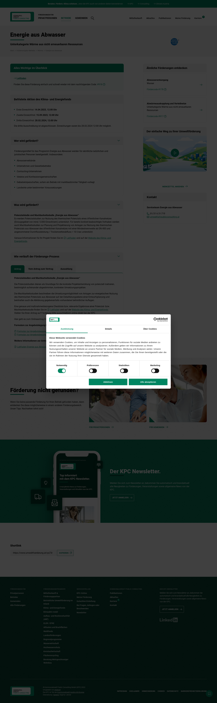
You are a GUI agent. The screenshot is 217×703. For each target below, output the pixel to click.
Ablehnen (108, 382)
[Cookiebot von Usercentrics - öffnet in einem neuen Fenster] (156, 320)
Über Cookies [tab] (150, 329)
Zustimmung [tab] (67, 329)
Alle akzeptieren (148, 382)
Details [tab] (108, 329)
